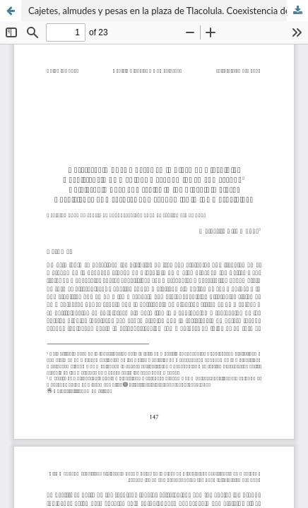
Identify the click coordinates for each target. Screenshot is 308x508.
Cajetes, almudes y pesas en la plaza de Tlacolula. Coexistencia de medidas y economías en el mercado (168, 10)
